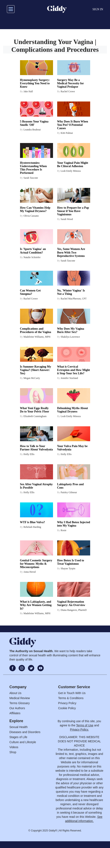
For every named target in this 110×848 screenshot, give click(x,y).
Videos (13, 747)
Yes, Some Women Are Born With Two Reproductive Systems (71, 252)
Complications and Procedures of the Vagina (35, 330)
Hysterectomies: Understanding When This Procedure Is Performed (33, 167)
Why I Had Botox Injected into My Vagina (73, 524)
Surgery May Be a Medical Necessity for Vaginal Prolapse (70, 83)
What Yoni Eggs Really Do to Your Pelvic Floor (34, 410)
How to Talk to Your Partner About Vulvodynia (36, 448)
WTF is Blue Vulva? (32, 522)
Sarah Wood (67, 219)
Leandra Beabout (32, 129)
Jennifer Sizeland (69, 378)
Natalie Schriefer (32, 257)
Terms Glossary (19, 703)
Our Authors (17, 708)
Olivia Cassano (31, 215)
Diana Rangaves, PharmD (74, 610)
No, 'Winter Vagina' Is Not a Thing (71, 292)
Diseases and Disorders (24, 732)
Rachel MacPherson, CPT (74, 298)
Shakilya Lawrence (70, 336)
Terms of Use (84, 725)
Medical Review (19, 698)
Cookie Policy (67, 708)
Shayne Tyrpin (68, 568)
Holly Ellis (29, 454)
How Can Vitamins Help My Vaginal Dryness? (35, 209)
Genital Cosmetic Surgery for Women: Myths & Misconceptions (36, 564)
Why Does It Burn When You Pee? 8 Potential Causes (72, 125)
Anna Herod (29, 571)
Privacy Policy (67, 703)
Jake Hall (28, 91)
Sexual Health (18, 727)
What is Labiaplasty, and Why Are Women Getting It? (36, 605)
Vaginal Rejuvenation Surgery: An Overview (71, 603)
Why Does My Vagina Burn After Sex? (70, 330)
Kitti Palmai (67, 132)
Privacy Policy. (79, 729)
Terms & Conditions (70, 698)
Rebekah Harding (32, 526)
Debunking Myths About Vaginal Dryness (72, 410)
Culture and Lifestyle (22, 742)
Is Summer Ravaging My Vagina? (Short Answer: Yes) (35, 370)
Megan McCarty (32, 378)
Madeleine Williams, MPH (37, 336)
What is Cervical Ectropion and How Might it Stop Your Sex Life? (73, 370)
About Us (15, 693)
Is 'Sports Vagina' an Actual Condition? (33, 250)
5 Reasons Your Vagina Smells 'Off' (34, 123)
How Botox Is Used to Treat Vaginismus (70, 562)
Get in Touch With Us (72, 693)
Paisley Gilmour (69, 492)
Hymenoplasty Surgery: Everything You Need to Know (35, 83)
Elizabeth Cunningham (35, 416)
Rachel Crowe (68, 91)
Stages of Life (18, 737)
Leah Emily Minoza (71, 170)
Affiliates (14, 713)
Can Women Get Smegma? (30, 292)
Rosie (63, 530)
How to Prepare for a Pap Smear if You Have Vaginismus (73, 211)
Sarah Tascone (31, 177)
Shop (12, 752)
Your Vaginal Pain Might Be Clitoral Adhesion (72, 164)
